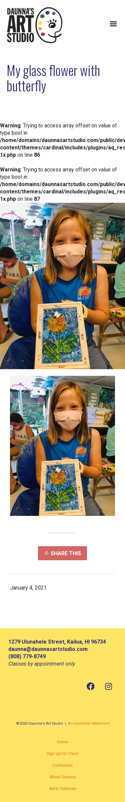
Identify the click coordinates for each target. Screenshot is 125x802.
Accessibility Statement (88, 723)
